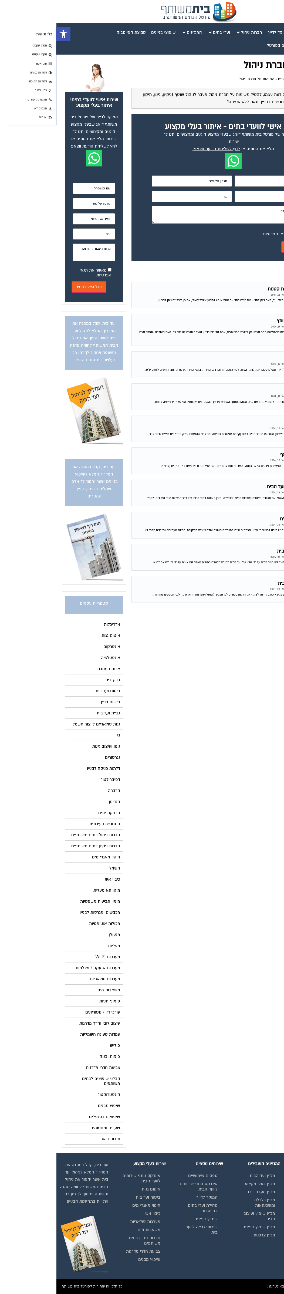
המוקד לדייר (150, 1197)
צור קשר (268, 1251)
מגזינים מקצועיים (261, 1197)
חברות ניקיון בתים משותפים (88, 1240)
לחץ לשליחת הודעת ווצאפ (160, 149)
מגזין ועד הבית (206, 1175)
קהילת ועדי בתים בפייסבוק (146, 1208)
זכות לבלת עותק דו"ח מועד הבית (242, 487)
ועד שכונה (264, 390)
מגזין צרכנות (208, 1235)
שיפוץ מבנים (93, 1259)
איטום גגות (94, 1189)
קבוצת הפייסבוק (261, 1219)
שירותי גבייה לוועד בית (145, 1229)
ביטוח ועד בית (91, 1197)
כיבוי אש (96, 1213)
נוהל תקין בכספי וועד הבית (247, 583)
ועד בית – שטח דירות (253, 358)
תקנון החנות (265, 1235)
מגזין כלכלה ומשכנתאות (208, 1202)
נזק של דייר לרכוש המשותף (247, 321)
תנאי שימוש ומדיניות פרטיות (258, 1178)
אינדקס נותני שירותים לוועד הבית (257, 1208)
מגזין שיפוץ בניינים (202, 1227)
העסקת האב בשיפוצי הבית (247, 551)
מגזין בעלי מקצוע (203, 1183)
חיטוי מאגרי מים (90, 1205)
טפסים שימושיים (146, 1175)
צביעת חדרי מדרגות (87, 1251)
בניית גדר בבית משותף (252, 423)
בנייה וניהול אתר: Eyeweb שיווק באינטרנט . (244, 1286)
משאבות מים (92, 1229)
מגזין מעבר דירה (204, 1192)
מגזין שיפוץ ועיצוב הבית (203, 1216)
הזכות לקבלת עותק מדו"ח (249, 519)
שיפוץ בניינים (149, 1219)
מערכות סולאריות (89, 1221)
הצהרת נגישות (263, 1243)
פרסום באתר (264, 1227)
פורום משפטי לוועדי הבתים (242, 79)
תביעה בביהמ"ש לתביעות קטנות (242, 289)
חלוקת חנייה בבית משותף (249, 454)
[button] (7, 34)
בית (273, 1189)
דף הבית (272, 79)
